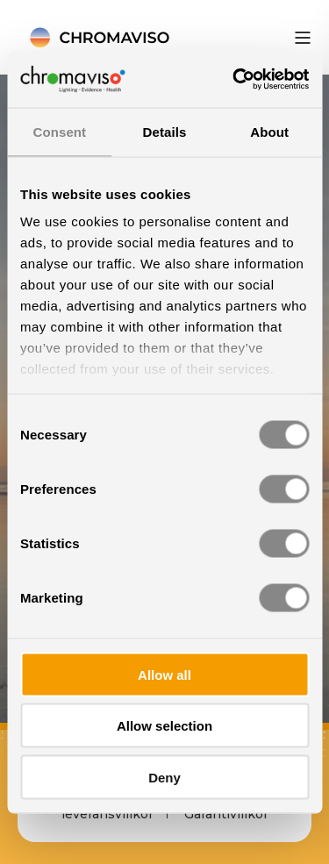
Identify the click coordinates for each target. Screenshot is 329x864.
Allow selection (164, 725)
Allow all (164, 674)
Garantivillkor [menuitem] (226, 814)
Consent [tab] (59, 131)
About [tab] (269, 131)
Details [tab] (165, 131)
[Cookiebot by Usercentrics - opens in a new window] (234, 79)
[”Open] (302, 38)
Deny (164, 776)
